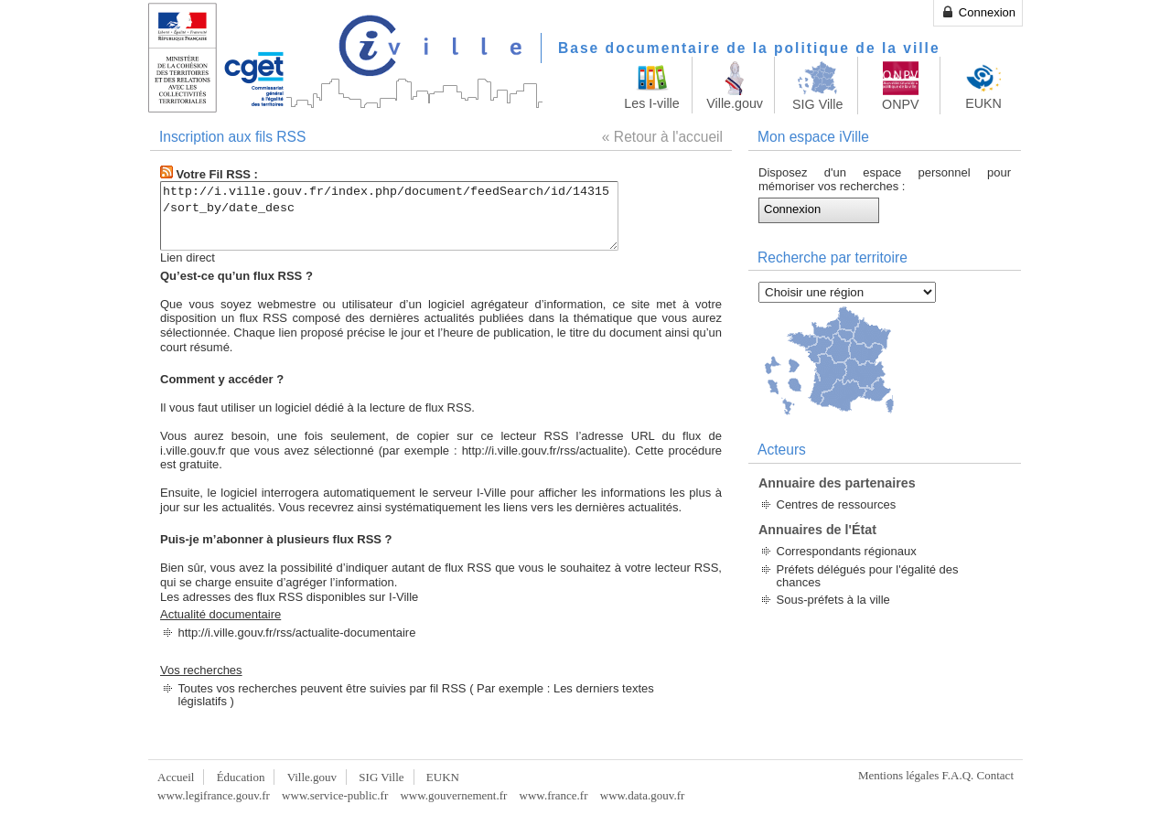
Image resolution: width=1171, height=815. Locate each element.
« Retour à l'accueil (662, 137)
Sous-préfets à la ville (833, 599)
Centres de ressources (837, 504)
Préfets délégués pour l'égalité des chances (868, 576)
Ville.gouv (312, 777)
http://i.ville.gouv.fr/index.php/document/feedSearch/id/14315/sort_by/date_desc (416, 216)
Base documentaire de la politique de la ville (749, 48)
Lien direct (187, 257)
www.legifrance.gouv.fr (213, 795)
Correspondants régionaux (847, 551)
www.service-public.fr (335, 795)
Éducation (241, 777)
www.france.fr (554, 795)
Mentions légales (898, 775)
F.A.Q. (958, 775)
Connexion (977, 12)
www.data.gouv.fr (642, 795)
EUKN (442, 777)
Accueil (175, 777)
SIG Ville (381, 777)
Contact (995, 775)
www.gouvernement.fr (453, 795)
